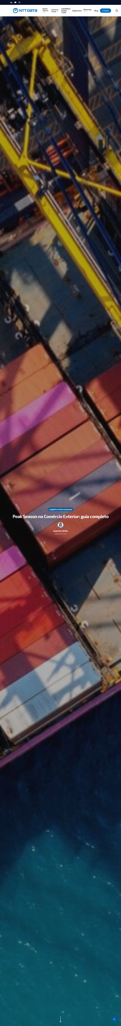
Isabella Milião (60, 531)
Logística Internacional (60, 509)
